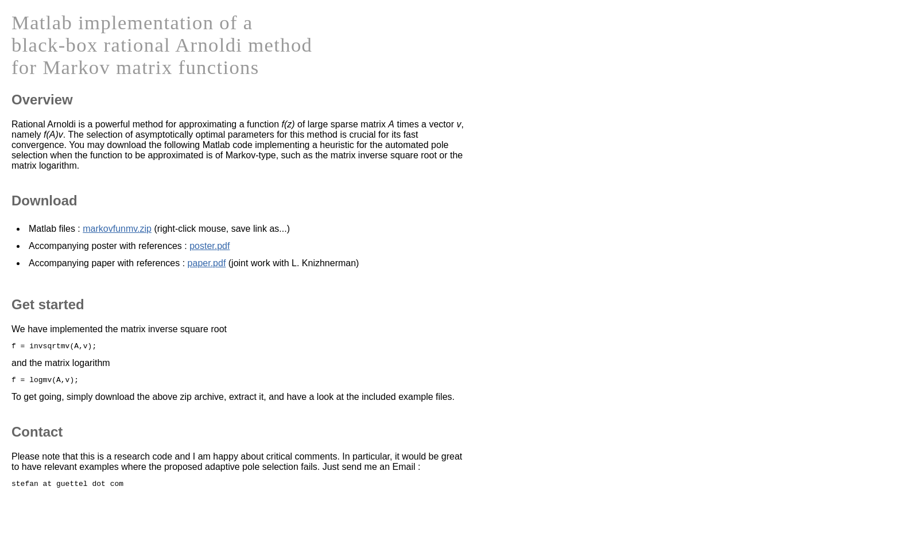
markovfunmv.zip (117, 229)
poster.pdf (209, 246)
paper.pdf (207, 263)
